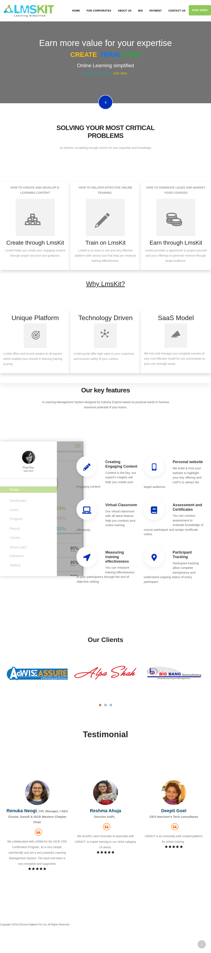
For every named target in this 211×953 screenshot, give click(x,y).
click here (120, 73)
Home (76, 10)
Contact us (176, 10)
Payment (155, 10)
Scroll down (105, 102)
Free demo (200, 10)
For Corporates (99, 10)
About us (125, 10)
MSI (140, 10)
